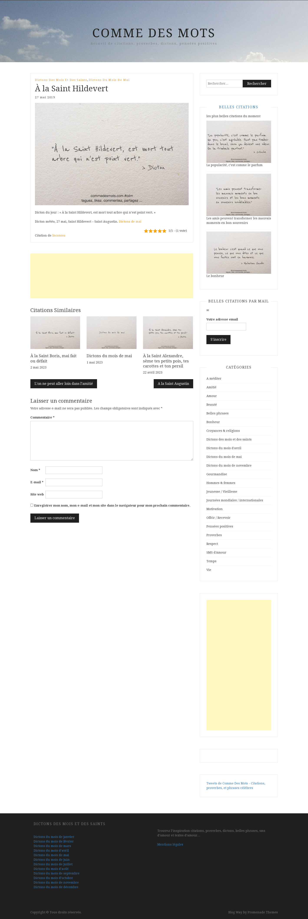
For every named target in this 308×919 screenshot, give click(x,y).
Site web (37, 494)
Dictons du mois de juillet (53, 864)
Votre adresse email (222, 319)
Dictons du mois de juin (52, 859)
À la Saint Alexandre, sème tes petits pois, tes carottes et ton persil (166, 361)
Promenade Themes (263, 912)
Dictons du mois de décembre (56, 887)
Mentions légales (170, 844)
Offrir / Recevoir (218, 517)
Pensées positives (219, 526)
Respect (212, 543)
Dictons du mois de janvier (54, 837)
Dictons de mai (130, 221)
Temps (211, 561)
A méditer (213, 378)
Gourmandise (216, 474)
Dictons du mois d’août (51, 869)
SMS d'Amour (216, 552)
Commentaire (42, 417)
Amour (211, 396)
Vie (208, 570)
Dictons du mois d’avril (51, 850)
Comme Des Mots (154, 33)
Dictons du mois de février (54, 841)
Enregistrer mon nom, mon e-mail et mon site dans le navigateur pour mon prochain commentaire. (112, 505)
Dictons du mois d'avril (223, 448)
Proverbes (214, 535)
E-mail (36, 482)
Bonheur (213, 422)
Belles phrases (217, 413)
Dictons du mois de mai (109, 80)
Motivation (214, 509)
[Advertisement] (111, 275)
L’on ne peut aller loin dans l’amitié (64, 384)
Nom (35, 470)
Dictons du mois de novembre (229, 465)
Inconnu (58, 235)
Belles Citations (238, 107)
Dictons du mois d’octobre (53, 878)
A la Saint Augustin (173, 384)
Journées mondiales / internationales (234, 500)
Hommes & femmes (220, 483)
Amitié (211, 387)
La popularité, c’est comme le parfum (234, 165)
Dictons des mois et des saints (61, 80)
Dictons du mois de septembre (56, 873)
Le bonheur (215, 276)
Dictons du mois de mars (52, 846)
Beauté (211, 404)
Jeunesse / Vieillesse (221, 491)
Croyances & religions (223, 430)
